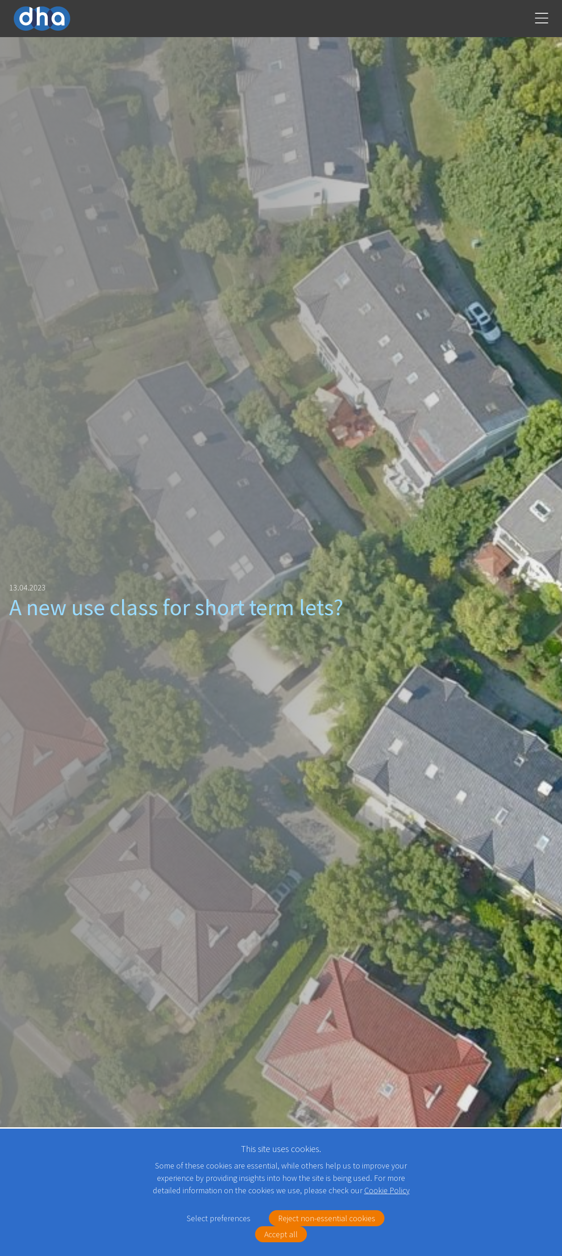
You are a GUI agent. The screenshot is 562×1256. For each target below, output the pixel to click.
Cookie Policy (387, 1190)
